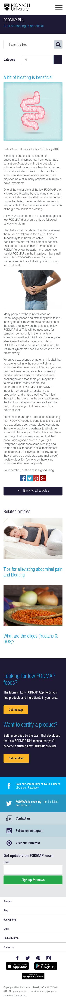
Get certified (16, 758)
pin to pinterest (36, 478)
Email (6, 862)
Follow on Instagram (29, 830)
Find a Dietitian (11, 938)
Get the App (16, 710)
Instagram (49, 958)
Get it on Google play (46, 965)
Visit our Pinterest (28, 843)
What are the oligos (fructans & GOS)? (31, 638)
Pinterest (38, 958)
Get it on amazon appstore (33, 976)
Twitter (28, 958)
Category (9, 59)
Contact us (23, 818)
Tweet (30, 478)
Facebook (17, 958)
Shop (6, 928)
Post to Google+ (43, 478)
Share (23, 478)
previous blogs (46, 216)
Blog (6, 910)
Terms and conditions (15, 995)
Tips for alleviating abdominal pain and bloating (33, 572)
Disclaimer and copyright (42, 991)
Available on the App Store (17, 965)
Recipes (7, 901)
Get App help (10, 919)
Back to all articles (33, 491)
